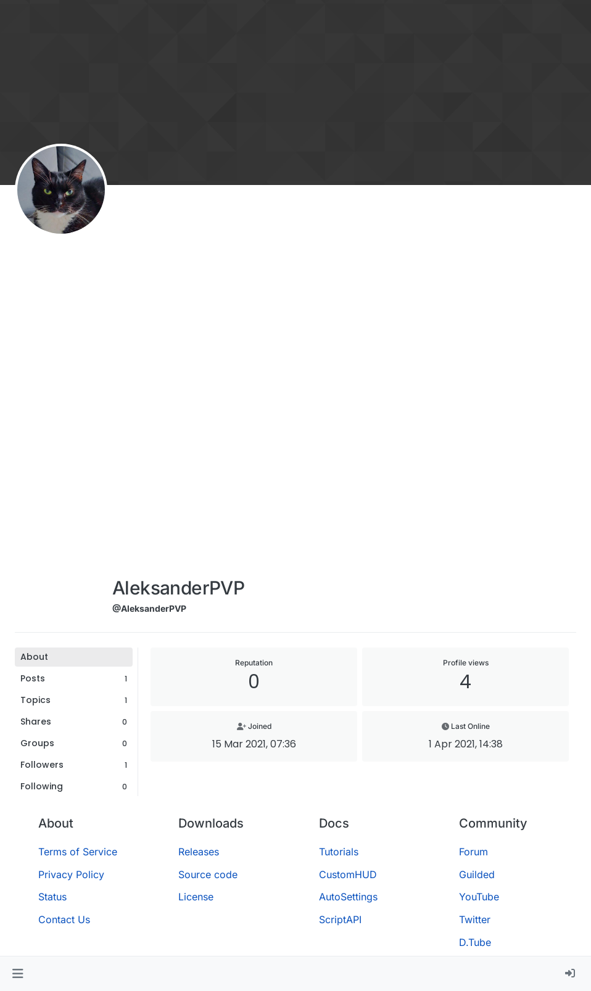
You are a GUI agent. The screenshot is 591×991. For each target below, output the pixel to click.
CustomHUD (348, 874)
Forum (473, 851)
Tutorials (338, 851)
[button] (17, 973)
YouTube (479, 896)
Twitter (474, 919)
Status (52, 896)
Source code (208, 874)
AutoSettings (348, 896)
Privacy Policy (71, 874)
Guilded (477, 874)
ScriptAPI (340, 919)
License (195, 896)
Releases (198, 851)
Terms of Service (77, 851)
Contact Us (64, 919)
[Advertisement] (178, 384)
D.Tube (475, 942)
